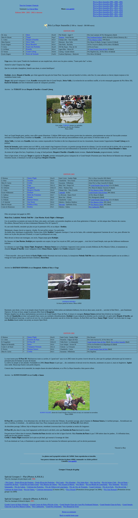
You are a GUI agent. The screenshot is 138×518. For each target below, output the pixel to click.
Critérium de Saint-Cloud (13, 490)
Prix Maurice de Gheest (48, 484)
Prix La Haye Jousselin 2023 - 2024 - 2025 (108, 16)
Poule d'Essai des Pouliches (44, 482)
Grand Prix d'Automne (53, 507)
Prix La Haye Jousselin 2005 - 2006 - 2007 (108, 4)
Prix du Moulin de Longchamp (96, 484)
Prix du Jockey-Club (109, 482)
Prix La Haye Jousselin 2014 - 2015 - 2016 (108, 10)
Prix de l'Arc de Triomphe (78, 487)
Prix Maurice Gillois (95, 40)
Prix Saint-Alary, (83, 482)
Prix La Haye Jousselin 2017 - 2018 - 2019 (108, 12)
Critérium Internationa (44, 490)
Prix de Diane (122, 482)
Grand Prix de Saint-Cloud (29, 484)
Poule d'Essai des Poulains (24, 482)
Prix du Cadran (20, 487)
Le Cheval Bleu (32, 9)
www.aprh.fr (70, 9)
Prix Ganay (9, 482)
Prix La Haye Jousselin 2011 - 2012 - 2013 (108, 8)
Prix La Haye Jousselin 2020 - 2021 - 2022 (108, 14)
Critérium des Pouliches (35, 487)
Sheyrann (62, 204)
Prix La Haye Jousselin (118, 342)
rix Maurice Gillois (23, 507)
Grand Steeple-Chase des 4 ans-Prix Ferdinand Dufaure (79, 505)
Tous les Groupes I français (29, 5)
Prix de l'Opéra (29, 490)
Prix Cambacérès (94, 207)
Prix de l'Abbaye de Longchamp (56, 487)
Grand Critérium (95, 487)
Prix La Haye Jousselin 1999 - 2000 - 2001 (108, 2)
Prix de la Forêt (108, 487)
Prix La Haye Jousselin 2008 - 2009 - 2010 (108, 6)
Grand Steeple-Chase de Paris (98, 49)
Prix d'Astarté (71, 490)
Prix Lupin (60, 482)
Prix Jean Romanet (110, 490)
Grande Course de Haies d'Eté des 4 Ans (44, 505)
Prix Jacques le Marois (66, 484)
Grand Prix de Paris (11, 484)
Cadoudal (62, 192)
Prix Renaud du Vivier (71, 507)
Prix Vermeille (114, 484)
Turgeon (61, 37)
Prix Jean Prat (95, 482)
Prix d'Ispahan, (71, 482)
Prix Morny (80, 484)
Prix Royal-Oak (120, 487)
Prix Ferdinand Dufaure (94, 37)
